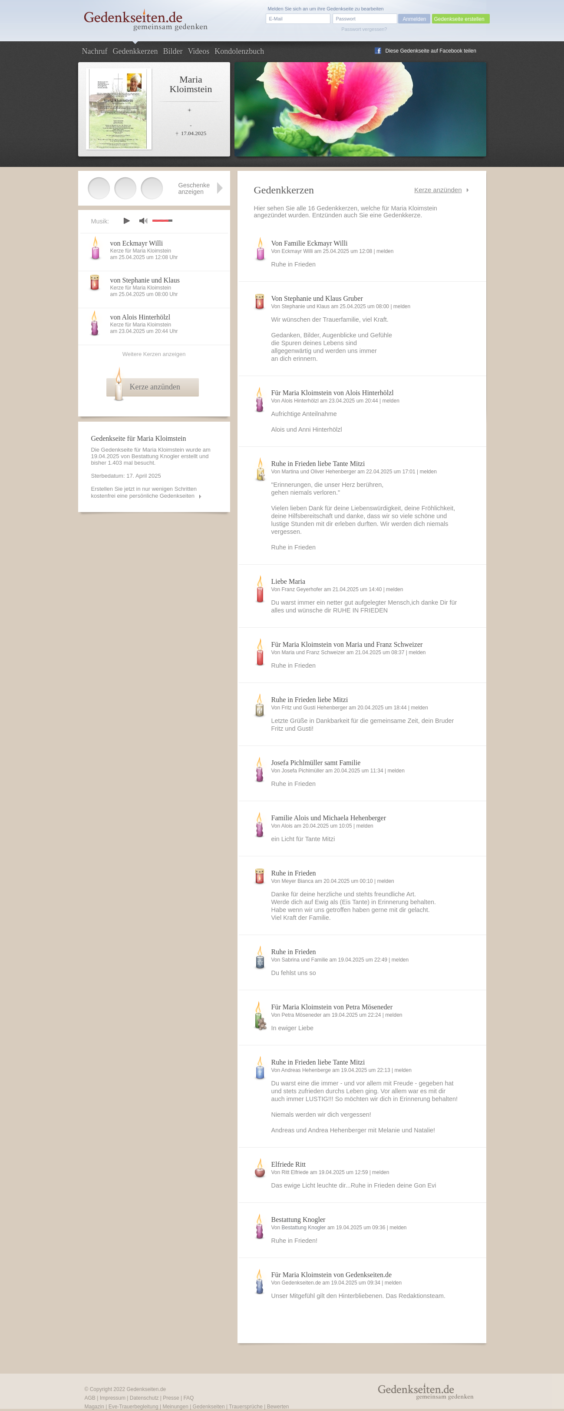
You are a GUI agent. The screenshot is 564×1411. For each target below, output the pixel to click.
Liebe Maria (288, 581)
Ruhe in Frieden (293, 873)
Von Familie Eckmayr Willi (309, 243)
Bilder (172, 51)
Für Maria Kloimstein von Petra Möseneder (332, 1007)
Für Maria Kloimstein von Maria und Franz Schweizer (347, 644)
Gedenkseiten (209, 1407)
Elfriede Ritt (288, 1164)
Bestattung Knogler (298, 1219)
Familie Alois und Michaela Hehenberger (328, 818)
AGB (90, 1398)
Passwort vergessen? (364, 29)
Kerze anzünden (438, 189)
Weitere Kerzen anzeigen (154, 354)
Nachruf (95, 51)
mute (143, 220)
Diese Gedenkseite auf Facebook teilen (431, 51)
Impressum (112, 1398)
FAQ (188, 1398)
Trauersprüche (246, 1407)
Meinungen (175, 1407)
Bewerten (278, 1407)
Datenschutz (144, 1398)
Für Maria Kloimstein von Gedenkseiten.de (331, 1274)
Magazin (94, 1407)
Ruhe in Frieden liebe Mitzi (309, 699)
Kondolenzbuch (239, 51)
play (126, 221)
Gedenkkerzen (135, 51)
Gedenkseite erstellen (459, 19)
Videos (198, 51)
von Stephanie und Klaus (145, 280)
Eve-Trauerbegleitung (133, 1407)
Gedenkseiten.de (146, 1389)
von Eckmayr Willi (136, 243)
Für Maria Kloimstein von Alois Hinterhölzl (332, 392)
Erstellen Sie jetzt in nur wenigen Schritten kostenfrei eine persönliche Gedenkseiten (144, 492)
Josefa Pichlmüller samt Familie (316, 762)
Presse (171, 1398)
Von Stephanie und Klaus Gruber (317, 298)
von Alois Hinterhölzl (140, 317)
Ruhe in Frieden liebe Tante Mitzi (318, 463)
